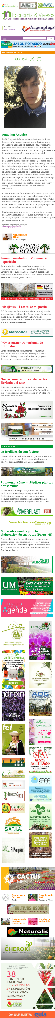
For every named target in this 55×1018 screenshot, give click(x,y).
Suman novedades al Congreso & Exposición (24, 260)
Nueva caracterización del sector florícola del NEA (24, 381)
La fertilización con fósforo (20, 452)
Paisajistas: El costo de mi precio (24, 307)
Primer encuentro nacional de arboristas (22, 344)
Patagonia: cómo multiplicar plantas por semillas (27, 484)
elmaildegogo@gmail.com (11, 227)
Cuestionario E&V (46, 896)
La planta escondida (44, 920)
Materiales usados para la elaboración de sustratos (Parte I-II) (26, 533)
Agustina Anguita (14, 135)
